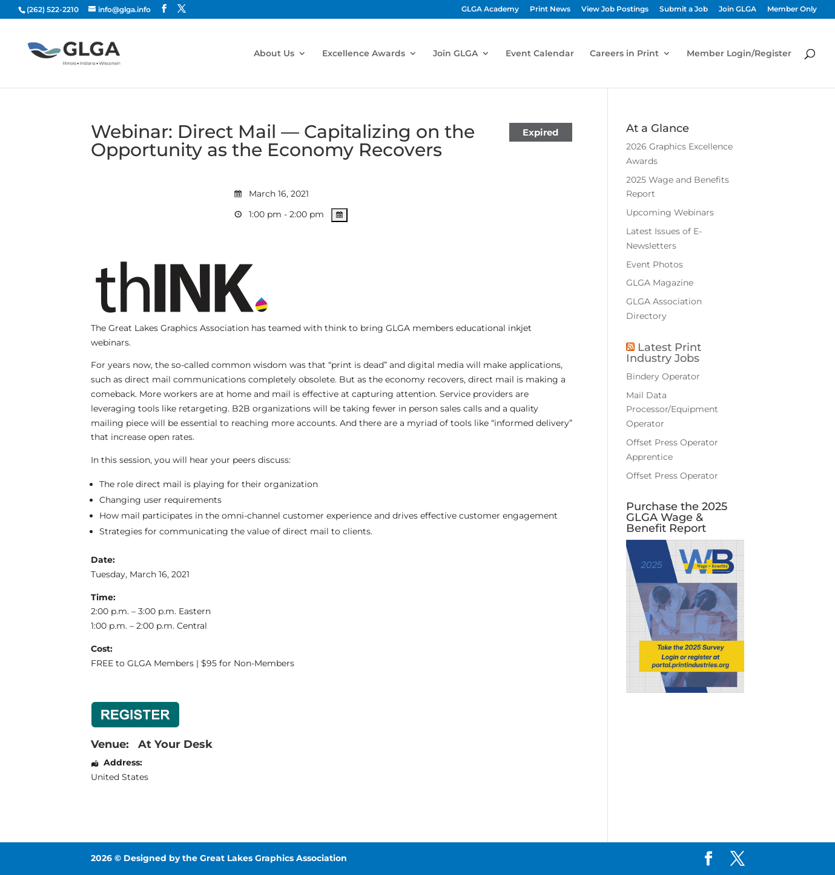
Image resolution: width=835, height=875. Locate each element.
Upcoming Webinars (670, 212)
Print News (550, 9)
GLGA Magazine (659, 282)
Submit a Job (683, 9)
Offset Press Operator (672, 475)
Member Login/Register (739, 54)
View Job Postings (615, 9)
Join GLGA (737, 9)
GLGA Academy (490, 9)
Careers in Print (624, 54)
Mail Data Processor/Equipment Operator (672, 410)
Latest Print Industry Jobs (663, 353)
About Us (274, 54)
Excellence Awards (363, 54)
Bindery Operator (663, 376)
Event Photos (654, 264)
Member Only (792, 9)
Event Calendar (540, 54)
